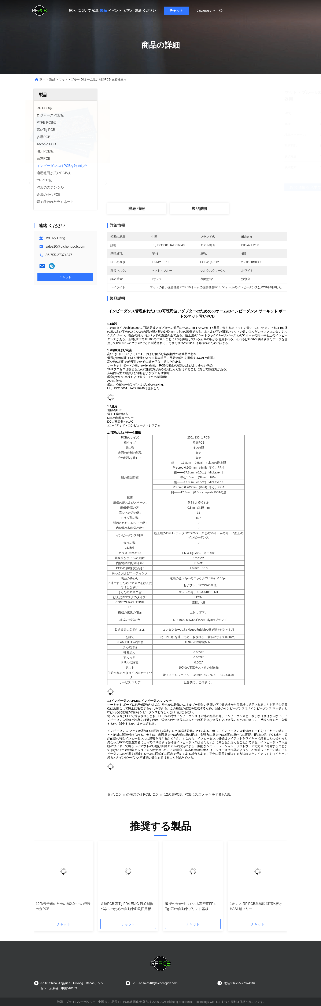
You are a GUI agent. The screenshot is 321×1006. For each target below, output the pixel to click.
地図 (60, 1001)
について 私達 (88, 10)
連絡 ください (145, 10)
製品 (103, 10)
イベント (115, 10)
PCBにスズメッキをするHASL (207, 794)
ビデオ (128, 10)
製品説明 (199, 209)
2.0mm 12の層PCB (167, 794)
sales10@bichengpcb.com (65, 246)
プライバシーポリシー (81, 1001)
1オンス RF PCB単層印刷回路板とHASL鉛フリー (256, 906)
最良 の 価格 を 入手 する (223, 187)
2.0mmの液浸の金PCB (133, 794)
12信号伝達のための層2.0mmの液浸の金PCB (63, 906)
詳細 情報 (137, 209)
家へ (72, 10)
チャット (176, 10)
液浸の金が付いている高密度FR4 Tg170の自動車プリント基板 (190, 906)
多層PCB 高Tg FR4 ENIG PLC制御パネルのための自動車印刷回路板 (126, 906)
